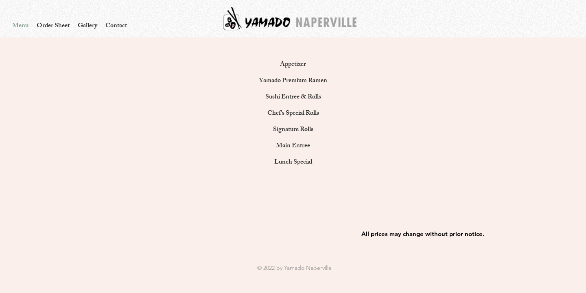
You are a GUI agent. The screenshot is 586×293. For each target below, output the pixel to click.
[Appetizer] (293, 65)
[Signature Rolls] (293, 130)
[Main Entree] (293, 146)
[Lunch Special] (293, 163)
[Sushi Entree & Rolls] (293, 98)
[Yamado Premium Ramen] (293, 81)
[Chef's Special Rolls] (293, 114)
